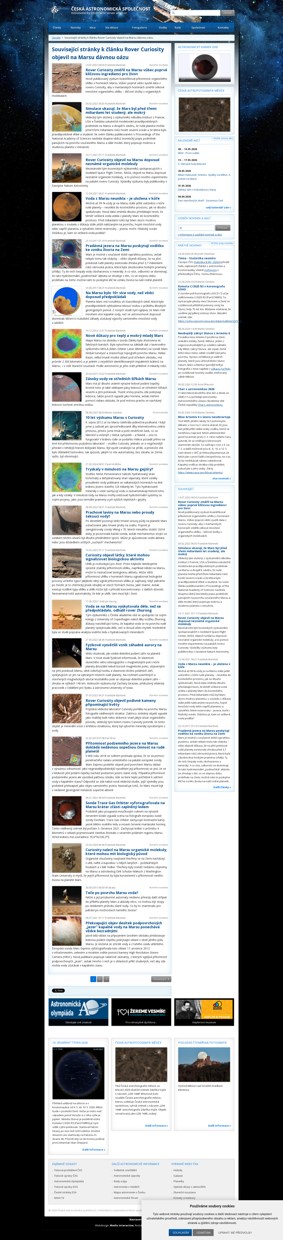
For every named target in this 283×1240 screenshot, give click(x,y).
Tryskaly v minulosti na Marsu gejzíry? (119, 469)
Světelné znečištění (125, 1170)
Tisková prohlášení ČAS (68, 1170)
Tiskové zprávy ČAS (66, 1175)
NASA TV (59, 1198)
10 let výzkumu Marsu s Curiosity (115, 417)
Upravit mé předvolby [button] (235, 1232)
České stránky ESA (65, 1192)
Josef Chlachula (206, 254)
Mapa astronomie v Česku (129, 1192)
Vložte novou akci (223, 138)
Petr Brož (110, 738)
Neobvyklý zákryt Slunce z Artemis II (204, 333)
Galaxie (178, 1175)
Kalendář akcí (189, 140)
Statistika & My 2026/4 (207, 262)
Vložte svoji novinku (222, 243)
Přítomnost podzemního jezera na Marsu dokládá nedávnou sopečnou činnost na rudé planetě (125, 747)
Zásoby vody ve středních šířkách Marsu (121, 378)
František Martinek (115, 65)
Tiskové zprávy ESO (66, 1187)
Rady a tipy (120, 1181)
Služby (163, 27)
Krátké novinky (190, 245)
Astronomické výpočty (127, 1175)
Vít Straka (110, 887)
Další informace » (93, 1149)
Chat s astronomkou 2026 (196, 389)
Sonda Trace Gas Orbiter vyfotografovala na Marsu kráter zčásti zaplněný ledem (125, 804)
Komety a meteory (184, 1198)
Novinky (76, 27)
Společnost (198, 27)
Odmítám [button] (203, 1232)
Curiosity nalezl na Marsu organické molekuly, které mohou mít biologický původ (126, 851)
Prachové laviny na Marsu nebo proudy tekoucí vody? (120, 514)
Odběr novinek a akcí (194, 218)
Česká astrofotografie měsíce (201, 90)
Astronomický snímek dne (198, 47)
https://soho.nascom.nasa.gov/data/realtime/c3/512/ (210, 321)
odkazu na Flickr (220, 369)
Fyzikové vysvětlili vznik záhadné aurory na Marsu (124, 646)
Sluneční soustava (158, 64)
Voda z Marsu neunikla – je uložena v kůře (123, 198)
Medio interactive (122, 1225)
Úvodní (56, 37)
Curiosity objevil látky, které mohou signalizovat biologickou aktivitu (118, 557)
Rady (178, 27)
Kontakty (223, 27)
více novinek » (221, 478)
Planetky (179, 1181)
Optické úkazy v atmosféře (190, 1187)
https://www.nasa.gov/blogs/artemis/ (200, 472)
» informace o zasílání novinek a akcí (200, 234)
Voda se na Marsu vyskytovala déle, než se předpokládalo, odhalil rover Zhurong (123, 608)
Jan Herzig (110, 601)
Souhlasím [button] (181, 1232)
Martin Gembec (113, 412)
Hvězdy (178, 1170)
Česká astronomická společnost (77, 1210)
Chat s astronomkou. (210, 405)
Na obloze (112, 27)
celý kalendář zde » (218, 207)
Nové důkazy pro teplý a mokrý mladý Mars (124, 335)
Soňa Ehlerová (205, 384)
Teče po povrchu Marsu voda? (112, 892)
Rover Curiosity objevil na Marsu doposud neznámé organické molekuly (122, 161)
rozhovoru (210, 270)
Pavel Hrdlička (113, 464)
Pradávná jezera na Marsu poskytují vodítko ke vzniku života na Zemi (125, 247)
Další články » (222, 787)
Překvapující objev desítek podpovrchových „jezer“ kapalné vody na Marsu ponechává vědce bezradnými (124, 927)
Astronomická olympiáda (69, 1181)
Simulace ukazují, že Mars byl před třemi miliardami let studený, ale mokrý (121, 110)
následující (159, 979)
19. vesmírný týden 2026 (70, 1042)
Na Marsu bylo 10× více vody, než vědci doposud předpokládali (120, 294)
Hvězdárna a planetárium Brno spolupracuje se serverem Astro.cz (138, 1210)
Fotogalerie (139, 27)
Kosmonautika (160, 412)
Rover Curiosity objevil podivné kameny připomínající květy (121, 702)
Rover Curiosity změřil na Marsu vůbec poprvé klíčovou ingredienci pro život (126, 71)
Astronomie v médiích (127, 1187)
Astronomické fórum (126, 1198)
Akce (93, 27)
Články (57, 27)
